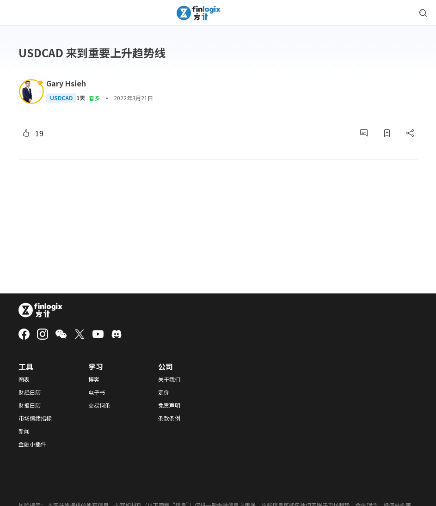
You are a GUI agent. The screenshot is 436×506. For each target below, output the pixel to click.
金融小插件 (32, 444)
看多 (94, 98)
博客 (93, 379)
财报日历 (29, 405)
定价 (163, 392)
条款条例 (169, 418)
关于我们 (169, 379)
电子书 (96, 392)
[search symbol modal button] (423, 12)
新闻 (24, 431)
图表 (24, 379)
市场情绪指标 (35, 418)
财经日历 (29, 392)
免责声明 (169, 405)
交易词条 (99, 405)
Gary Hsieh (66, 83)
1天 (80, 98)
